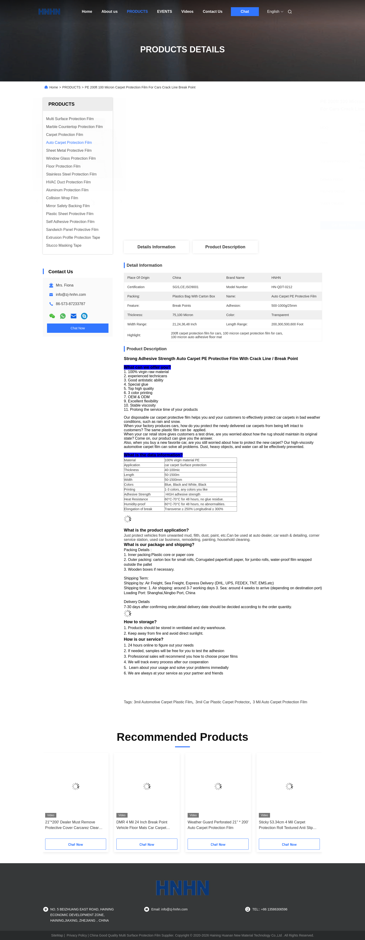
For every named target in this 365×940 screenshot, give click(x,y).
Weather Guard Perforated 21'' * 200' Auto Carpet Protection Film (218, 825)
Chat (245, 11)
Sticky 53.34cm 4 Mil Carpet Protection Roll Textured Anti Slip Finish (286, 825)
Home (87, 11)
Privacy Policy (77, 935)
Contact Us (212, 11)
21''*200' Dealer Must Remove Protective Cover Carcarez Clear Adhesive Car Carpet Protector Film (74, 825)
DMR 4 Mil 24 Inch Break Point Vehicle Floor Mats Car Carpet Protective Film (141, 825)
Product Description (225, 247)
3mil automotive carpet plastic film (163, 702)
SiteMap (57, 935)
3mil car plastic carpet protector (223, 702)
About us (109, 11)
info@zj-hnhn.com (71, 294)
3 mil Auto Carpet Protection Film (280, 702)
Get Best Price (249, 225)
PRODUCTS (137, 11)
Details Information (156, 247)
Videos (187, 11)
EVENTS (164, 11)
